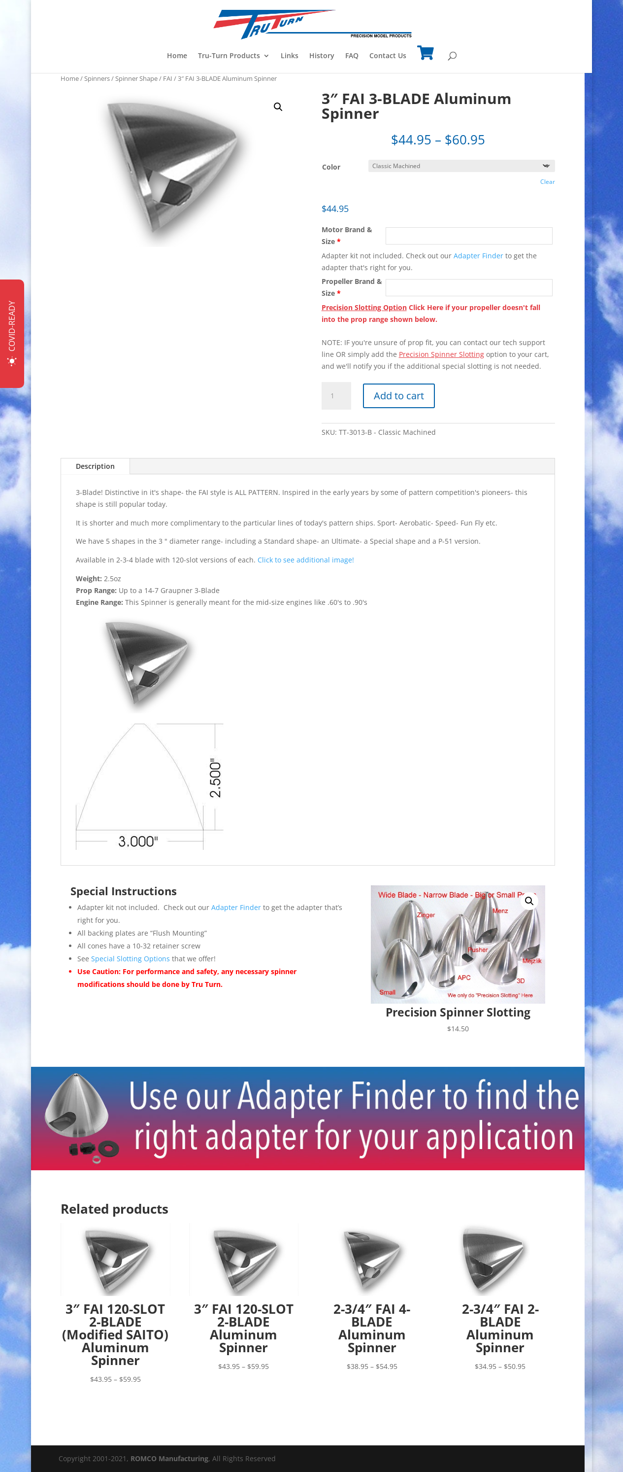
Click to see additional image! (306, 559)
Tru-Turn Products (229, 56)
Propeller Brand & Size (352, 287)
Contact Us (387, 56)
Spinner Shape (136, 78)
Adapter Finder (478, 255)
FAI (167, 78)
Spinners (97, 78)
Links (289, 56)
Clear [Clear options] (547, 181)
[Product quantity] (336, 396)
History (321, 56)
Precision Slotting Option (364, 307)
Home (177, 56)
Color (331, 167)
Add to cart (399, 395)
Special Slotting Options (130, 958)
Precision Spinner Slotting (441, 354)
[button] (278, 107)
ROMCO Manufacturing (169, 1458)
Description (95, 466)
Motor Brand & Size (347, 235)
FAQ (352, 56)
